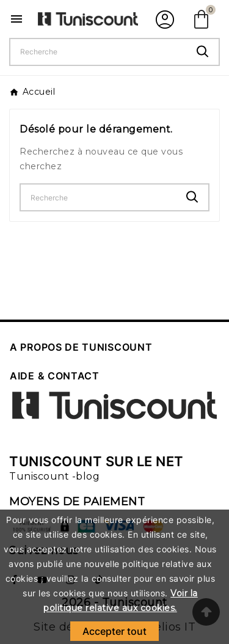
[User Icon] (163, 19)
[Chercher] (98, 52)
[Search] (203, 51)
